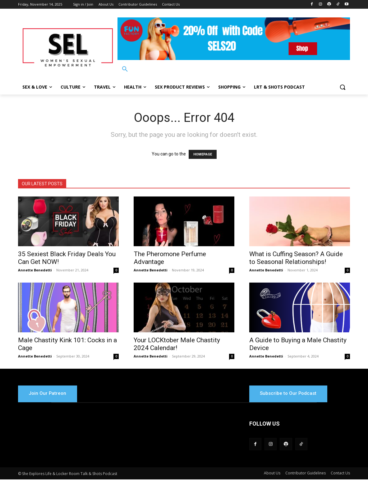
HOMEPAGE (202, 154)
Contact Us (340, 473)
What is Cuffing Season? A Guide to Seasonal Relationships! (296, 257)
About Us (272, 473)
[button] (124, 69)
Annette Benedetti (35, 270)
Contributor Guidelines (305, 473)
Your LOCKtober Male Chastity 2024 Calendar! (177, 344)
